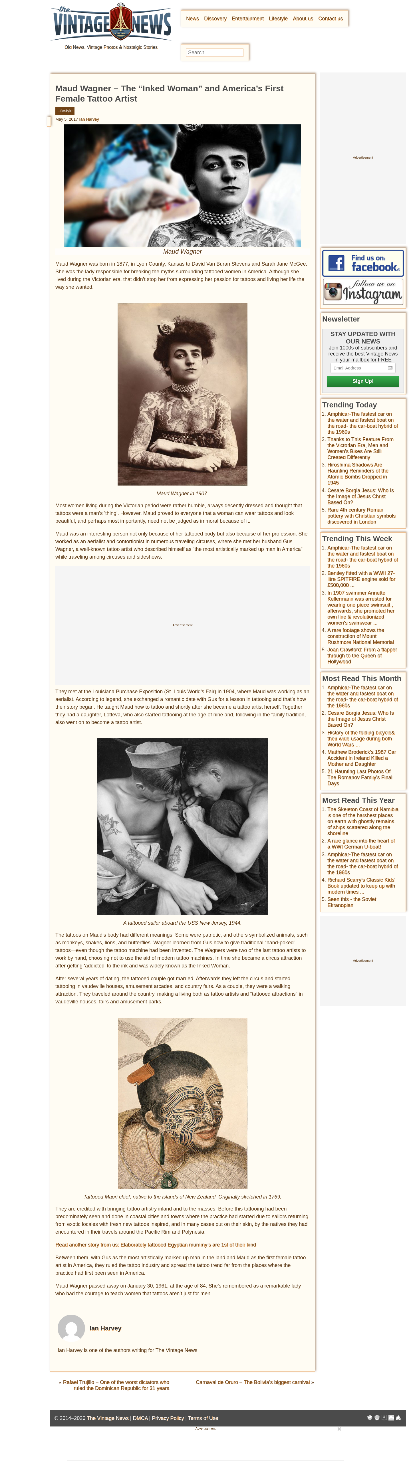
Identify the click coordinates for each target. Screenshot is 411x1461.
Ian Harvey (89, 119)
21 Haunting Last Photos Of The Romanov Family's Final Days (359, 777)
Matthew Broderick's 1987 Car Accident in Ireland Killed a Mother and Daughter (361, 758)
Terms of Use (203, 1418)
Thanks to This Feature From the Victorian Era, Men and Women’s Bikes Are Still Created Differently (360, 448)
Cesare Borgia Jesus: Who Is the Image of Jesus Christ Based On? (360, 496)
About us (303, 18)
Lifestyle (278, 18)
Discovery (215, 18)
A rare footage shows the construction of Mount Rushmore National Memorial (360, 636)
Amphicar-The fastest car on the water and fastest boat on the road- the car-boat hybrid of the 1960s (362, 423)
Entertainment (248, 18)
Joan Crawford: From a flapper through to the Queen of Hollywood (362, 655)
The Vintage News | (110, 1418)
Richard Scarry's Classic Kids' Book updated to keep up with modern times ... (361, 886)
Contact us (330, 18)
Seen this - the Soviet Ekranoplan (351, 902)
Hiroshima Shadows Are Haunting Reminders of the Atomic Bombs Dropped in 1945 (357, 474)
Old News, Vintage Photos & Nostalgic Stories (111, 47)
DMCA (140, 1418)
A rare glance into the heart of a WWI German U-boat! (361, 844)
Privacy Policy (168, 1418)
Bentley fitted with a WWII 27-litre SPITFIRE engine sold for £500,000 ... (361, 579)
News (192, 18)
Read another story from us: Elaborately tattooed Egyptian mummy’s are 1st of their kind (155, 1245)
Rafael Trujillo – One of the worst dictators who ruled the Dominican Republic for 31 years (116, 1385)
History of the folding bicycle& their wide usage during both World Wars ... (361, 738)
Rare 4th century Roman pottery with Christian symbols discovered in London (361, 516)
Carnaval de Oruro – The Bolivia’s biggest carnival (253, 1382)
